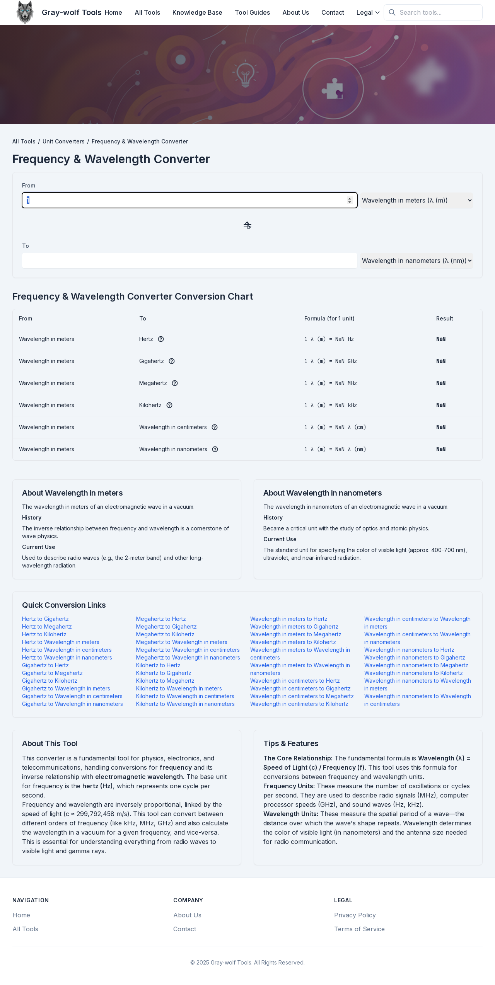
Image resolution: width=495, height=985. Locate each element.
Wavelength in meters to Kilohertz (293, 642)
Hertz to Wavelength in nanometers (67, 657)
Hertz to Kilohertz (44, 634)
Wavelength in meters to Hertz (289, 618)
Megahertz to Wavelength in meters (181, 642)
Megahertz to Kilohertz (165, 634)
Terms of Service (359, 929)
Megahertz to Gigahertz (166, 626)
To (25, 245)
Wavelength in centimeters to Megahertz (302, 696)
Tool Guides (252, 12)
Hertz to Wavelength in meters (60, 642)
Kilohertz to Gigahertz (163, 673)
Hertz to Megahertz (47, 626)
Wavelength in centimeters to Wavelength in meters (417, 622)
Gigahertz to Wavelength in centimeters (72, 696)
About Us (295, 12)
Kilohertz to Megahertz (165, 680)
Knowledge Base (197, 12)
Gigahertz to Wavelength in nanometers (72, 703)
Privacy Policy (355, 915)
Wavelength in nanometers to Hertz (409, 649)
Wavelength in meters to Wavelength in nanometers (300, 669)
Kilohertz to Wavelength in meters (179, 688)
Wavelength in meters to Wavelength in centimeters (300, 653)
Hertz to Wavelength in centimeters (67, 649)
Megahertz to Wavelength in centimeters (188, 649)
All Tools (147, 12)
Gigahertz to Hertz (45, 665)
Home (113, 12)
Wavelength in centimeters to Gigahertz (300, 688)
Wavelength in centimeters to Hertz (295, 680)
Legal (369, 12)
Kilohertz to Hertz (158, 665)
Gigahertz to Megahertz (52, 673)
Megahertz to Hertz (161, 618)
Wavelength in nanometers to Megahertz (416, 665)
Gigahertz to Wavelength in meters (66, 688)
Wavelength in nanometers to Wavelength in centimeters (417, 700)
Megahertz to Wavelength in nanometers (188, 657)
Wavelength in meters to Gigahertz (294, 626)
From (28, 185)
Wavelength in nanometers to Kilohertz (413, 673)
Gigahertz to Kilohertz (49, 680)
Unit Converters (64, 141)
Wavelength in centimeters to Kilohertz (299, 703)
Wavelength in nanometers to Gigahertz (414, 657)
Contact (332, 12)
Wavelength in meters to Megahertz (295, 634)
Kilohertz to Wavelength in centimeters (185, 696)
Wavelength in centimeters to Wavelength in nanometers (417, 638)
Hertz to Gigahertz (45, 618)
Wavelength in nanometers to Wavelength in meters (417, 684)
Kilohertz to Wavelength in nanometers (185, 703)
